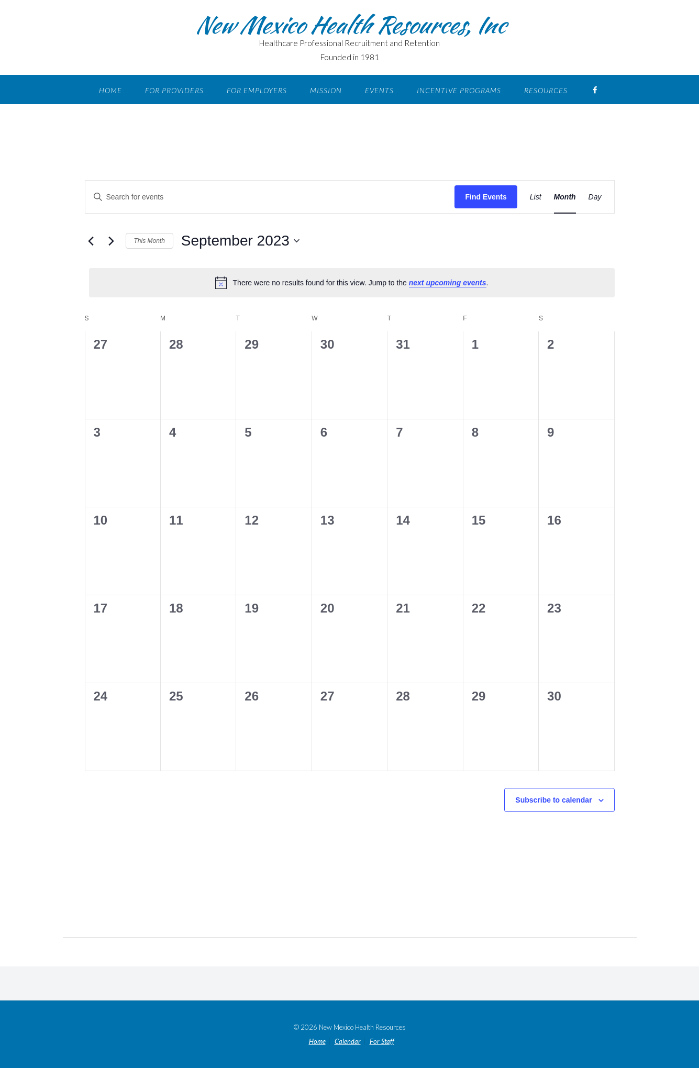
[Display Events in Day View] (595, 197)
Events (379, 90)
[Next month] (111, 241)
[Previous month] (91, 241)
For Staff (382, 1041)
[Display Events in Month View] (565, 197)
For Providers (174, 90)
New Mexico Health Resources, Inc (350, 24)
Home (110, 90)
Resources (546, 90)
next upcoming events (447, 283)
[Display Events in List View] (535, 197)
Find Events (485, 197)
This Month (149, 240)
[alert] (352, 282)
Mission (326, 90)
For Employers (257, 90)
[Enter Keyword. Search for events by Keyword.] (179, 197)
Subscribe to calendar (553, 800)
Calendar (348, 1041)
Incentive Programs (459, 90)
